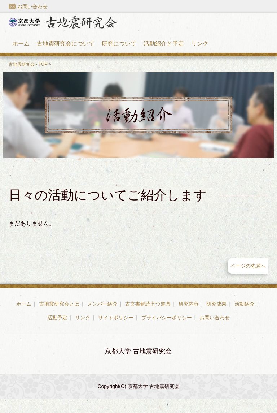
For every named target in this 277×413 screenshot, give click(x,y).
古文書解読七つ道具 (148, 318)
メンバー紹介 (102, 318)
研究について (119, 51)
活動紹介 (244, 318)
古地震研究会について (65, 51)
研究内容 (189, 318)
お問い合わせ (28, 6)
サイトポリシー (115, 332)
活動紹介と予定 (164, 51)
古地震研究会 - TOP (28, 78)
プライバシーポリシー (166, 332)
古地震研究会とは (59, 318)
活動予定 (57, 332)
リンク (199, 51)
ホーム (21, 51)
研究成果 (216, 318)
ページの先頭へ (248, 280)
